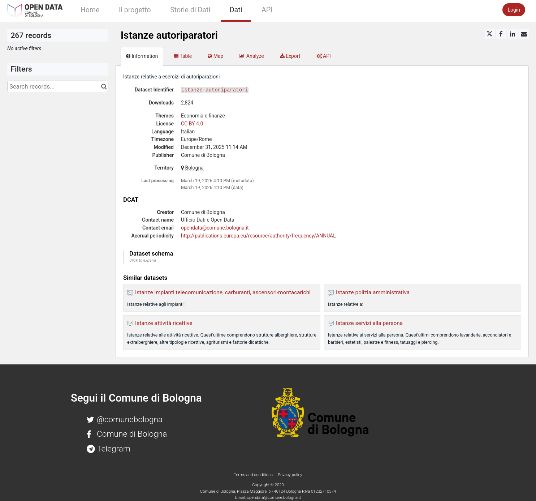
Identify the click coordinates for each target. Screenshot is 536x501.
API (266, 10)
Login (513, 10)
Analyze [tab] (251, 56)
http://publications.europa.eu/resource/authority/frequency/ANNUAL (258, 236)
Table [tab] (183, 56)
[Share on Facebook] (501, 34)
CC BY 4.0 (192, 124)
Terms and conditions (253, 474)
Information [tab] (142, 56)
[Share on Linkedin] (512, 34)
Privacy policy (290, 474)
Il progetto (135, 10)
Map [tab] (215, 56)
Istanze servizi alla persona (369, 323)
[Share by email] (524, 34)
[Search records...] (57, 86)
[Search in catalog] (103, 86)
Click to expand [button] (142, 260)
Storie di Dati (190, 10)
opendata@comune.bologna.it (215, 228)
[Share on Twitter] (490, 34)
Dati (236, 10)
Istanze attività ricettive (164, 323)
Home (90, 10)
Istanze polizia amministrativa (373, 292)
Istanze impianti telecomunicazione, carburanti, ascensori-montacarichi (223, 292)
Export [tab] (290, 56)
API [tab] (323, 56)
